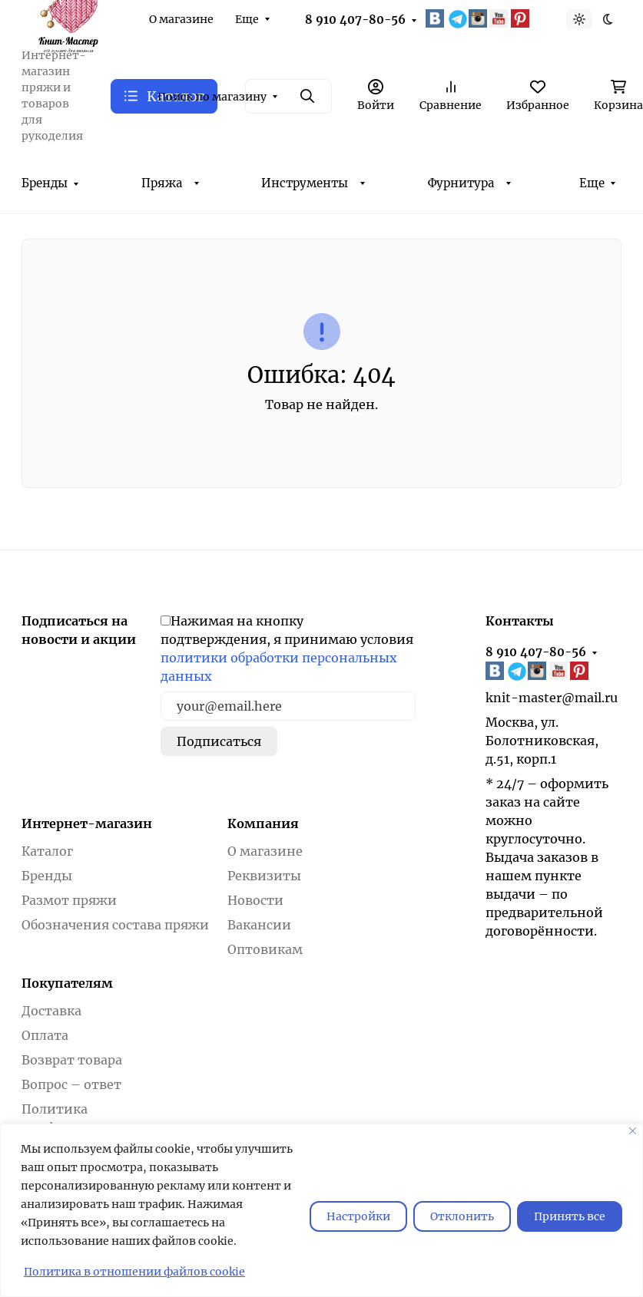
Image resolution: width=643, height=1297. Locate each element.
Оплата (45, 1035)
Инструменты (304, 183)
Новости (255, 900)
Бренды (45, 183)
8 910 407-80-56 (355, 19)
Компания (263, 823)
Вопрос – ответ (71, 1084)
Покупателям (67, 983)
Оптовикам (265, 949)
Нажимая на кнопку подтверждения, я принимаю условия (287, 648)
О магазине (181, 19)
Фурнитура (461, 183)
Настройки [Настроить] (358, 1216)
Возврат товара (72, 1060)
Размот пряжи (69, 900)
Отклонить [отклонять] (462, 1216)
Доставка (51, 1010)
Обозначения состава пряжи (115, 924)
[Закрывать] (632, 1130)
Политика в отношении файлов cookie (134, 1272)
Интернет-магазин (87, 823)
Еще (247, 19)
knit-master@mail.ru (552, 697)
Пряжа (161, 183)
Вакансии (259, 924)
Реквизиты (264, 875)
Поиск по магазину (212, 97)
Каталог (47, 851)
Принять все (569, 1216)
